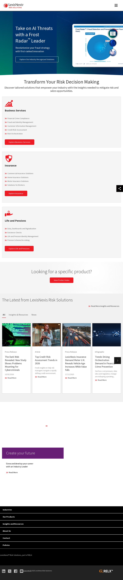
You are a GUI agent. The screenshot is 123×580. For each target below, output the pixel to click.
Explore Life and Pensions (19, 248)
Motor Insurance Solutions (18, 181)
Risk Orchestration (15, 133)
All (4, 314)
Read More (12, 378)
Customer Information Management (21, 126)
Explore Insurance (16, 193)
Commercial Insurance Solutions (20, 173)
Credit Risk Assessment (17, 130)
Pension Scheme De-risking (18, 240)
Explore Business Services (19, 142)
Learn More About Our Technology (62, 426)
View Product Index (61, 280)
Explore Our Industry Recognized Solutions (37, 59)
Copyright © (27, 571)
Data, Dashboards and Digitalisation (21, 228)
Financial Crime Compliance (18, 118)
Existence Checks (14, 232)
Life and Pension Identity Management (22, 236)
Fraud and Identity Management (20, 122)
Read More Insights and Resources (105, 306)
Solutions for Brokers (16, 185)
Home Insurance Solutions (17, 177)
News (33, 314)
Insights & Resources (18, 314)
